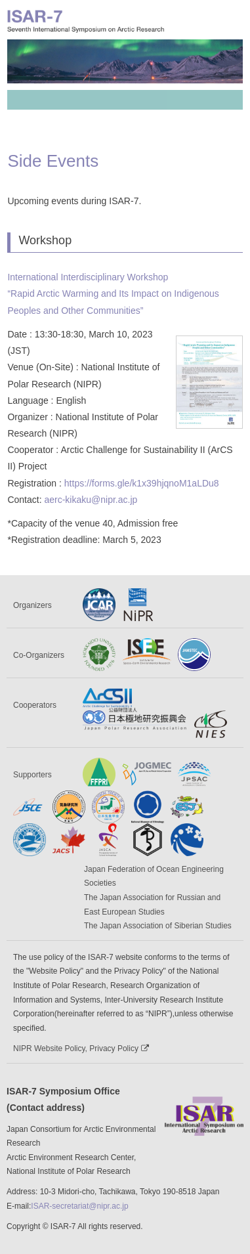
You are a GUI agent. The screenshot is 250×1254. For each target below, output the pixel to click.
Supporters (32, 774)
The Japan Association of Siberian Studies (158, 925)
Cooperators (34, 705)
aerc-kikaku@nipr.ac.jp (90, 499)
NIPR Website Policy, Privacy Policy (81, 1048)
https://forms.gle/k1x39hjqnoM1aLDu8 (141, 483)
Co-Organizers (38, 655)
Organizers (32, 605)
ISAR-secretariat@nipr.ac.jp (79, 1206)
